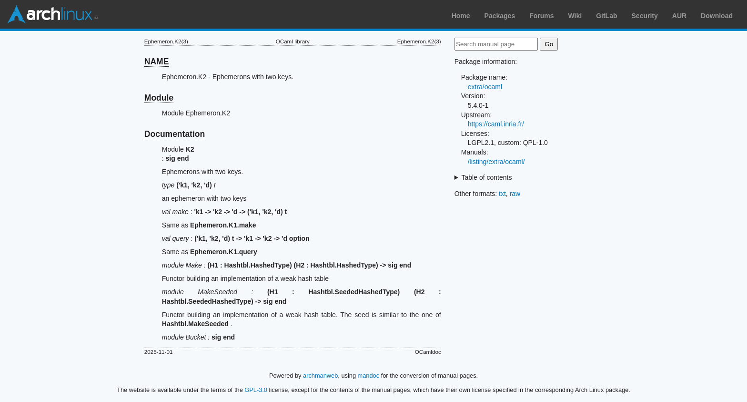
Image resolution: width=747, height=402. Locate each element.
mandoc (369, 375)
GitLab (606, 16)
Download (717, 16)
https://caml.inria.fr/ (496, 124)
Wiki (575, 16)
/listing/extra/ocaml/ (496, 161)
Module (158, 98)
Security (645, 16)
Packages (500, 16)
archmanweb (320, 375)
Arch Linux (52, 14)
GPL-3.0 (255, 389)
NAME (156, 61)
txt (502, 193)
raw (515, 193)
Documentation (174, 134)
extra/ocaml (485, 87)
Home (461, 16)
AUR (679, 16)
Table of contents (487, 177)
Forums (541, 16)
